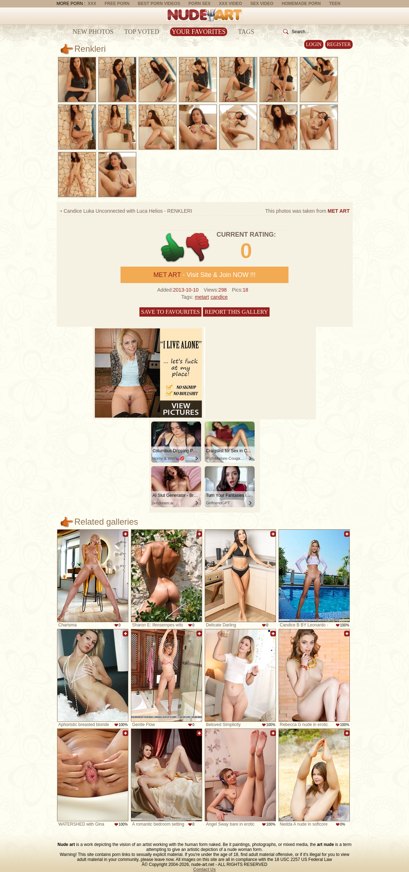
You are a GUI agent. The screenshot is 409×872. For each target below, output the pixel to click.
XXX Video (230, 3)
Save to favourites (170, 312)
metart (202, 297)
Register (339, 44)
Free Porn (116, 3)
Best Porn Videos (159, 3)
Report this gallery (236, 312)
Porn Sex (200, 3)
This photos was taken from (307, 211)
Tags (246, 31)
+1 (172, 247)
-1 (198, 247)
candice (218, 297)
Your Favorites (199, 31)
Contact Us (204, 869)
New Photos (93, 31)
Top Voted (141, 31)
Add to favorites (125, 534)
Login (314, 44)
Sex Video (261, 3)
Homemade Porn (301, 3)
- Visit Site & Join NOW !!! (204, 274)
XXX (92, 3)
